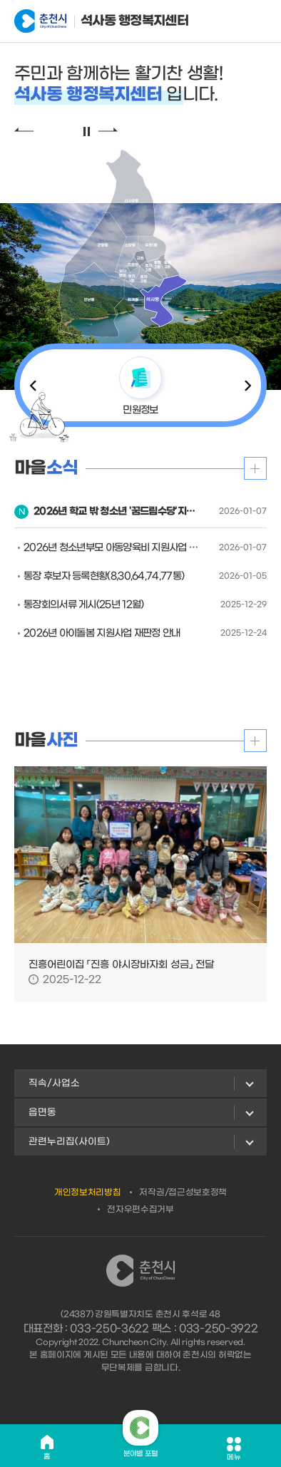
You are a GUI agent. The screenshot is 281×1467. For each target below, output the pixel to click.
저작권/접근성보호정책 (183, 1193)
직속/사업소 (54, 1083)
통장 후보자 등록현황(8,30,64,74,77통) (104, 576)
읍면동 (42, 1112)
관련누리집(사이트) (69, 1141)
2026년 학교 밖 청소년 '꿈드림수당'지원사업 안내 (116, 511)
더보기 (255, 468)
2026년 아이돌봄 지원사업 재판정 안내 (102, 633)
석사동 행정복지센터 (84, 21)
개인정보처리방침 (87, 1193)
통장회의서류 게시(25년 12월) (83, 605)
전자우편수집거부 (140, 1210)
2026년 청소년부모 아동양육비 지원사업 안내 (111, 548)
